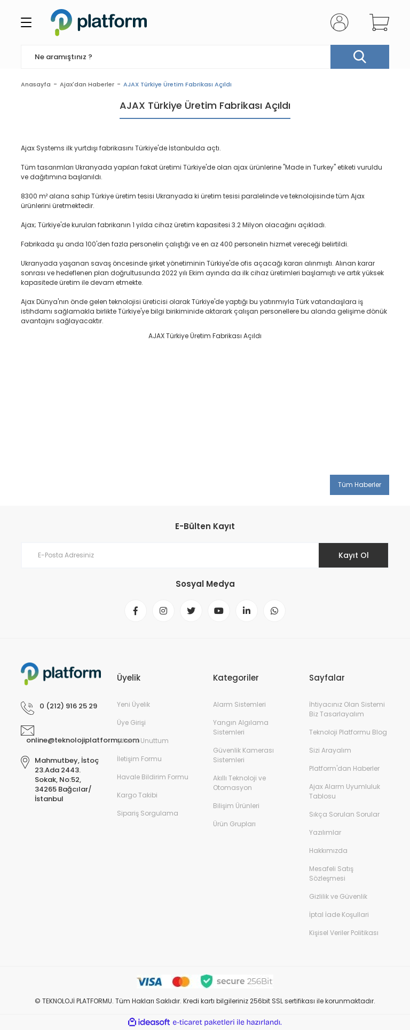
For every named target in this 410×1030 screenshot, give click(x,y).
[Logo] (99, 22)
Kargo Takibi (137, 795)
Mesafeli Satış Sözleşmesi (331, 873)
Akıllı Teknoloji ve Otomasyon (239, 782)
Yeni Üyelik (133, 704)
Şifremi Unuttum (143, 740)
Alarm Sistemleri (239, 704)
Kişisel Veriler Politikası (344, 932)
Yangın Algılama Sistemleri (241, 727)
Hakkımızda (328, 850)
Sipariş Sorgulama (147, 813)
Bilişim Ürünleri (236, 805)
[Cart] (377, 22)
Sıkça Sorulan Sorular (344, 814)
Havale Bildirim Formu (152, 776)
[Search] (205, 57)
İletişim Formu (139, 758)
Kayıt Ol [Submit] (353, 555)
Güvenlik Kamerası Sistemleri (243, 755)
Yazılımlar (325, 832)
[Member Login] (337, 22)
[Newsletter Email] (205, 555)
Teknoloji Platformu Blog (348, 732)
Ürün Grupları (234, 823)
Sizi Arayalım (330, 750)
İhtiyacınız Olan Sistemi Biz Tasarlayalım (347, 709)
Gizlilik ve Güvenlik (338, 896)
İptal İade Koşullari (339, 914)
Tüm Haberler (359, 484)
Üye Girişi (131, 722)
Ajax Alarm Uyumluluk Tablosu (344, 791)
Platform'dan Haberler (344, 768)
